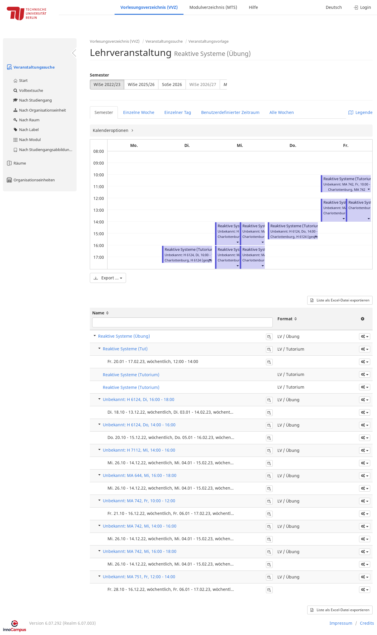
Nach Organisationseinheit (39, 110)
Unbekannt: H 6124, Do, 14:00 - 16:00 (139, 424)
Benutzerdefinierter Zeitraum (230, 112)
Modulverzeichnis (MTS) (213, 7)
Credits (367, 623)
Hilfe (253, 7)
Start (20, 80)
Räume (16, 163)
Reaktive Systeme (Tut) (125, 349)
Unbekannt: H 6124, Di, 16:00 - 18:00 (138, 399)
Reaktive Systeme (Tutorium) (190, 249)
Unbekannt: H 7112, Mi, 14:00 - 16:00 (139, 450)
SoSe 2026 (172, 84)
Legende (360, 112)
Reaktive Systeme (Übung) (124, 336)
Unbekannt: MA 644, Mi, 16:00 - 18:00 (139, 475)
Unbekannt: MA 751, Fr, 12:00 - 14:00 (139, 576)
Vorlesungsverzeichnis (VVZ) (149, 7)
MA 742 (359, 189)
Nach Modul (27, 139)
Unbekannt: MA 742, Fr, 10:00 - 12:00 (139, 500)
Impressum (341, 623)
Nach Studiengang (32, 100)
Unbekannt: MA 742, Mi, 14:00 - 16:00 (139, 526)
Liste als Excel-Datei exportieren (339, 300)
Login (362, 7)
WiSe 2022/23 (107, 84)
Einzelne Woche (138, 112)
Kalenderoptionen (111, 130)
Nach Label (26, 129)
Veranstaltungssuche (30, 67)
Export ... (108, 278)
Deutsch (334, 7)
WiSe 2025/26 (141, 84)
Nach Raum (26, 119)
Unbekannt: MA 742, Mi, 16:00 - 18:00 (139, 551)
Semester (99, 75)
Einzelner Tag (177, 112)
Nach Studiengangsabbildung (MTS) (45, 149)
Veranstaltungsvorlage (208, 41)
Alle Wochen (281, 112)
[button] (209, 259)
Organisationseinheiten (30, 180)
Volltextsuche (28, 90)
